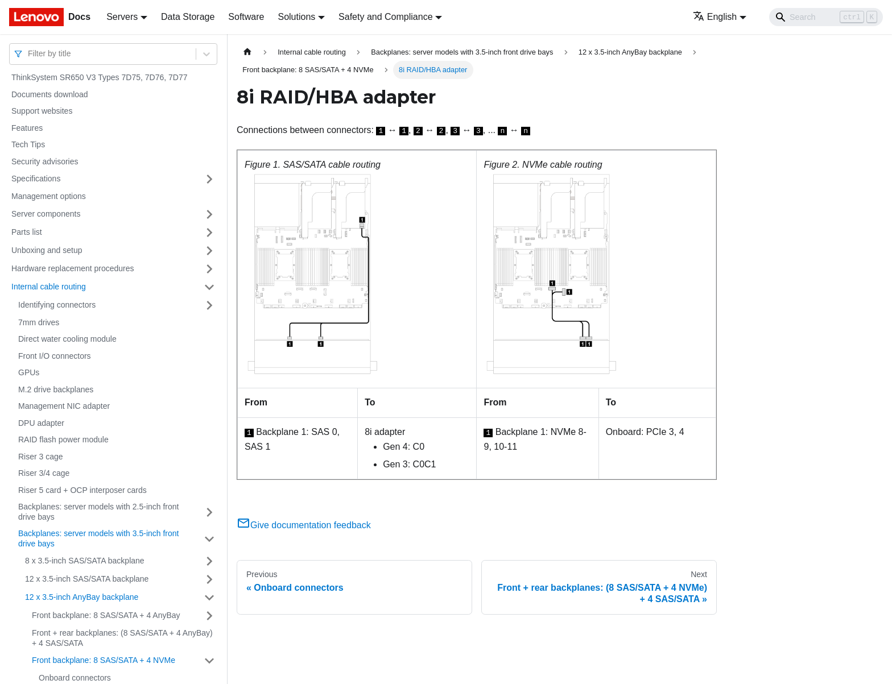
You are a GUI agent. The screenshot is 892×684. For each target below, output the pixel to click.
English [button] (715, 17)
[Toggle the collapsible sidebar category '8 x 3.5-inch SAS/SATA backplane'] (209, 561)
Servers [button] (122, 17)
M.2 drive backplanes (55, 389)
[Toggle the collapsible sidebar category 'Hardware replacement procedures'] (209, 269)
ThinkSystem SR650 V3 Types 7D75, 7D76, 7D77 (99, 77)
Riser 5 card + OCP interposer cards (82, 490)
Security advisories (45, 161)
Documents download (49, 94)
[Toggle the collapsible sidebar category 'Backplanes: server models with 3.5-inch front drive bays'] (209, 538)
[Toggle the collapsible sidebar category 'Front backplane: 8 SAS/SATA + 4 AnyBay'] (209, 616)
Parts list (26, 232)
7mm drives (38, 322)
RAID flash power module (63, 439)
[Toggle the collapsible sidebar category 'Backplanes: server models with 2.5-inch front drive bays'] (209, 512)
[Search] (826, 17)
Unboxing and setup (46, 250)
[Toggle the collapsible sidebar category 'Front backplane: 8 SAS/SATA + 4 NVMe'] (209, 661)
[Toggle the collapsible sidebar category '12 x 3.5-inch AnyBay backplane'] (209, 597)
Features (27, 127)
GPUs (28, 372)
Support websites (41, 110)
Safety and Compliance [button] (385, 17)
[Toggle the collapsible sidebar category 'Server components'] (209, 214)
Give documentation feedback (304, 525)
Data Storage (187, 17)
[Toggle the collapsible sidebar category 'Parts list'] (209, 232)
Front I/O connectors (54, 355)
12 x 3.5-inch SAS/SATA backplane (86, 578)
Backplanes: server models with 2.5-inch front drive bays (98, 511)
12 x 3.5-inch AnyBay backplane (81, 597)
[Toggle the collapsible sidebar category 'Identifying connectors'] (209, 305)
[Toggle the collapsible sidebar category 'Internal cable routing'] (209, 287)
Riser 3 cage (40, 456)
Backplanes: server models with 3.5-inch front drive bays (98, 538)
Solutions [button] (296, 17)
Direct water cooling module (67, 338)
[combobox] (29, 53)
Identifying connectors (57, 304)
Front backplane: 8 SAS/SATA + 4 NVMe (103, 660)
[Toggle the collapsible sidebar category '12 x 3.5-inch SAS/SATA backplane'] (209, 579)
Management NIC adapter (64, 406)
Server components (45, 213)
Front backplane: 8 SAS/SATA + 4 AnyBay (106, 615)
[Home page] (247, 52)
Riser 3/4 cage (43, 473)
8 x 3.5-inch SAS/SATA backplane (84, 560)
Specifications (35, 178)
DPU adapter (41, 423)
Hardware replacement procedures (72, 268)
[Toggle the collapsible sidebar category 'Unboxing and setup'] (209, 251)
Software (246, 17)
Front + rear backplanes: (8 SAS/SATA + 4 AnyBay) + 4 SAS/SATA (122, 638)
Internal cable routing (48, 286)
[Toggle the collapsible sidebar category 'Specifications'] (209, 179)
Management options (48, 196)
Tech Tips (28, 144)
